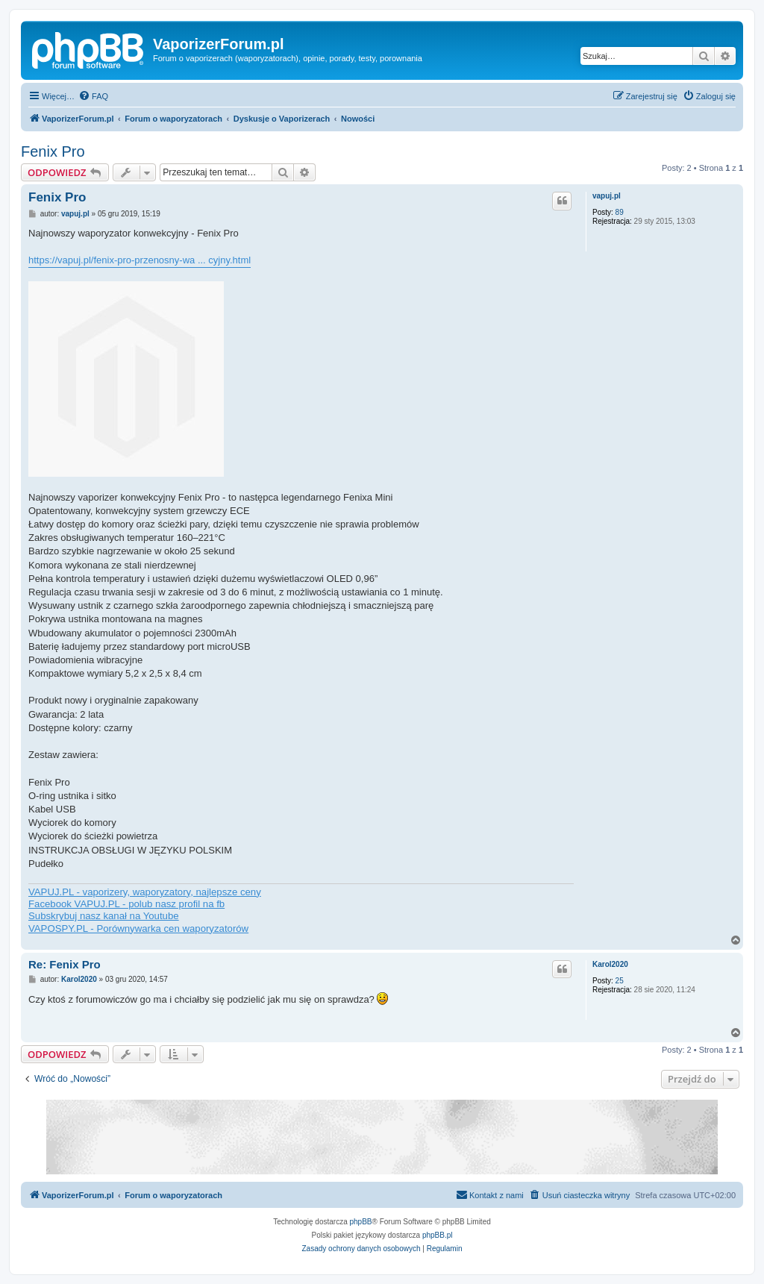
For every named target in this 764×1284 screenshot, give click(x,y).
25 (620, 981)
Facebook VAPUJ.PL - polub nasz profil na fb (126, 903)
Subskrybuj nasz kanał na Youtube (103, 915)
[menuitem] (93, 96)
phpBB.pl (437, 1235)
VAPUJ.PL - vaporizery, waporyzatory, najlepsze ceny (144, 892)
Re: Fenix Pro (64, 964)
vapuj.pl (606, 196)
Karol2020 (610, 964)
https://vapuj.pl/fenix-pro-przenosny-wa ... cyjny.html (139, 260)
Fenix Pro (53, 151)
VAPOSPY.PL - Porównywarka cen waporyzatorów (138, 928)
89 (620, 212)
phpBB (361, 1222)
